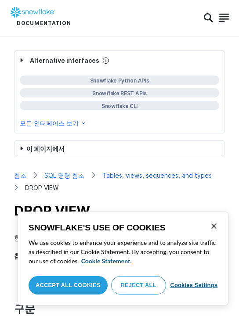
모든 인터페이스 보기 (53, 123)
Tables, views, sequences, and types (157, 175)
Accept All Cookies (68, 285)
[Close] (214, 226)
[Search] (208, 18)
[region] (123, 258)
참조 (20, 175)
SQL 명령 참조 (64, 175)
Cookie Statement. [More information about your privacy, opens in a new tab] (106, 261)
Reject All (138, 285)
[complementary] (119, 91)
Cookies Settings (193, 285)
